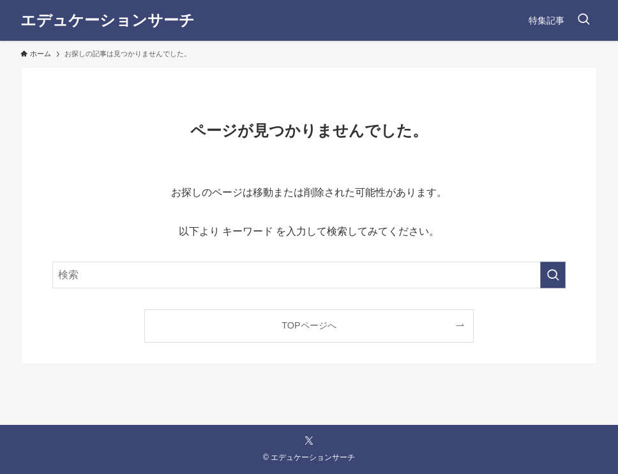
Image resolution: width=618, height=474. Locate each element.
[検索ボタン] (583, 20)
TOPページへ (309, 325)
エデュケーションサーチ (107, 20)
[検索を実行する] (553, 275)
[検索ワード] (309, 275)
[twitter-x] (309, 441)
